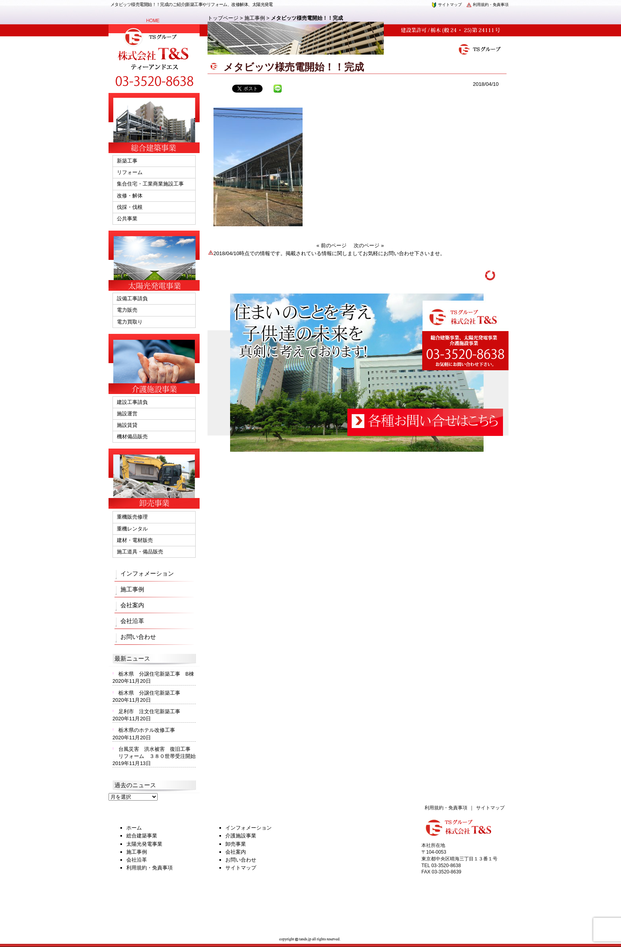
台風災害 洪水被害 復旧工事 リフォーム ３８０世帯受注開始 (157, 752)
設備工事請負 (132, 298)
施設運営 (127, 414)
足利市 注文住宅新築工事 (149, 711)
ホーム (134, 828)
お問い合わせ (138, 636)
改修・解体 (130, 196)
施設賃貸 (127, 425)
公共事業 (127, 219)
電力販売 (127, 310)
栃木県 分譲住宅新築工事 (151, 693)
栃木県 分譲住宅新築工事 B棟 (156, 674)
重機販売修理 (132, 517)
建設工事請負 (132, 402)
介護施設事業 (240, 836)
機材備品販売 (132, 436)
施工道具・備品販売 (140, 552)
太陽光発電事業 (144, 844)
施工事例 (254, 18)
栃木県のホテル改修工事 (146, 730)
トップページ (223, 18)
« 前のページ (331, 245)
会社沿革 (132, 620)
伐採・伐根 (130, 207)
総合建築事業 (141, 836)
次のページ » (369, 245)
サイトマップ (446, 4)
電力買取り (130, 322)
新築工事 (127, 161)
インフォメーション (147, 573)
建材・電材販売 (135, 540)
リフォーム (130, 172)
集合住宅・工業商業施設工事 (150, 184)
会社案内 (132, 605)
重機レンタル (132, 529)
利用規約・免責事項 (487, 4)
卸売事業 (235, 844)
